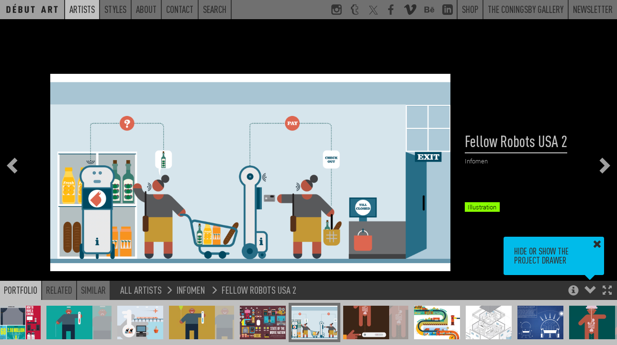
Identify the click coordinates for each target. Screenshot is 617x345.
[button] (607, 291)
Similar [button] (93, 290)
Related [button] (59, 290)
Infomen (192, 289)
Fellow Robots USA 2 (259, 289)
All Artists (141, 289)
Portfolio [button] (20, 290)
